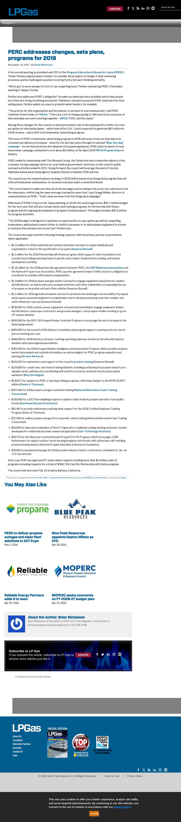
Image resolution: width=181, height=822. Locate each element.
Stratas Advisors (32, 356)
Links (15, 755)
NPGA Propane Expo (108, 150)
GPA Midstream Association (107, 267)
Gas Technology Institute (94, 431)
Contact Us (18, 751)
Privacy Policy (134, 776)
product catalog (83, 361)
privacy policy (122, 807)
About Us (17, 736)
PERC (45, 477)
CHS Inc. (43, 114)
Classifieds (17, 740)
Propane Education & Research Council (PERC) (95, 72)
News (124, 477)
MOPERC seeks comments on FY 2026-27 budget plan (73, 597)
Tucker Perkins (101, 477)
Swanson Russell (82, 248)
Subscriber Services (21, 744)
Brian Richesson (43, 64)
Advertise (17, 747)
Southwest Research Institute (38, 403)
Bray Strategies (33, 374)
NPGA (64, 118)
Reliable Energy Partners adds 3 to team (24, 597)
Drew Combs (36, 477)
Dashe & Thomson (32, 384)
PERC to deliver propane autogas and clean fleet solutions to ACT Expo (23, 537)
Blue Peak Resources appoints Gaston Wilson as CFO (72, 537)
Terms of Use (112, 776)
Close (95, 813)
